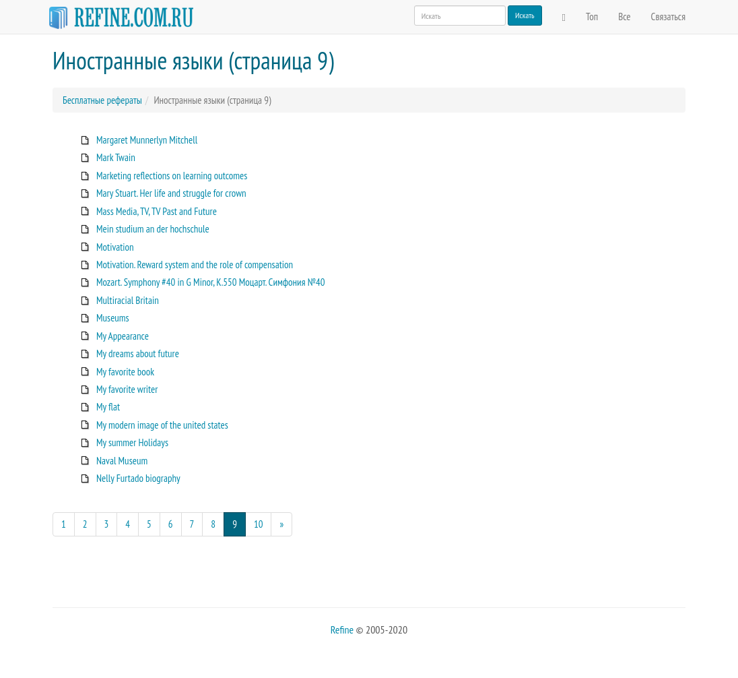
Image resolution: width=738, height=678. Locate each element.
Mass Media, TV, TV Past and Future (156, 211)
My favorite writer (127, 389)
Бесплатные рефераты (102, 100)
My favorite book (125, 371)
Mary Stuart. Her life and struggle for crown (171, 193)
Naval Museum (121, 460)
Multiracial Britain (127, 300)
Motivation (115, 247)
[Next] (281, 524)
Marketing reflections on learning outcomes (171, 175)
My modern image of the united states (162, 425)
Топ (592, 16)
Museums (112, 317)
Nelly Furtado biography (138, 478)
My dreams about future (137, 353)
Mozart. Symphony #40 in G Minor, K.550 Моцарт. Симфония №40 (210, 282)
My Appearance (122, 336)
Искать (525, 15)
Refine (342, 629)
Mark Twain (115, 157)
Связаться (668, 16)
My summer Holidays (132, 442)
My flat (108, 406)
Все (624, 16)
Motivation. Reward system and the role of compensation (194, 264)
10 (258, 524)
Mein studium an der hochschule (152, 228)
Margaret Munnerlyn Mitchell (146, 139)
